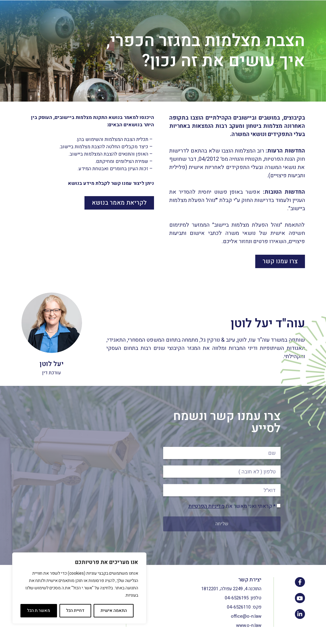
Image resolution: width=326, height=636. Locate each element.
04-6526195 (237, 598)
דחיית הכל (75, 610)
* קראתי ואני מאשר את (232, 506)
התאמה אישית (114, 610)
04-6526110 (239, 607)
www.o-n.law (248, 625)
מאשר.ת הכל (38, 610)
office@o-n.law (246, 616)
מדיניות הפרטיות (206, 506)
